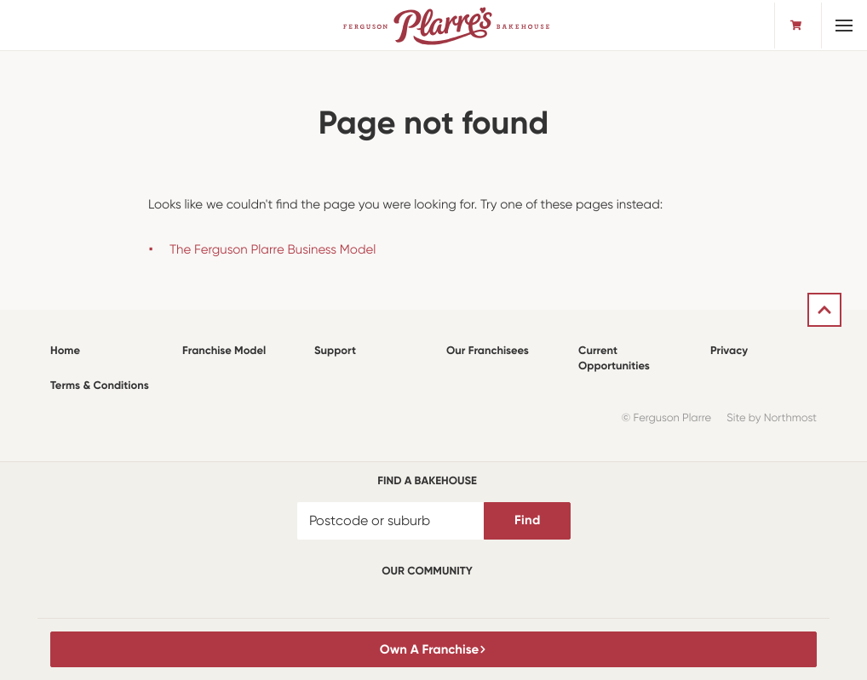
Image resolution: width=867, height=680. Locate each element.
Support (335, 351)
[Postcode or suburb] (391, 521)
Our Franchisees (487, 351)
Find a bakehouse (427, 481)
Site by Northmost (771, 418)
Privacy (729, 351)
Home (65, 351)
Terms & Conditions (99, 386)
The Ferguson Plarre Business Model (272, 249)
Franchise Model (224, 351)
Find (527, 520)
